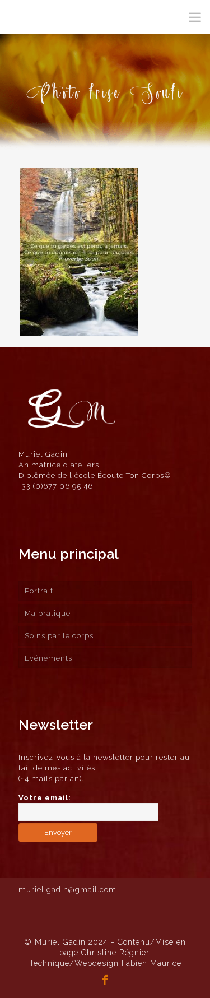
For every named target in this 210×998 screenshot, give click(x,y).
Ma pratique (48, 613)
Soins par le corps (59, 636)
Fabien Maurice (151, 963)
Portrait (39, 591)
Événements (48, 658)
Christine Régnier (115, 952)
